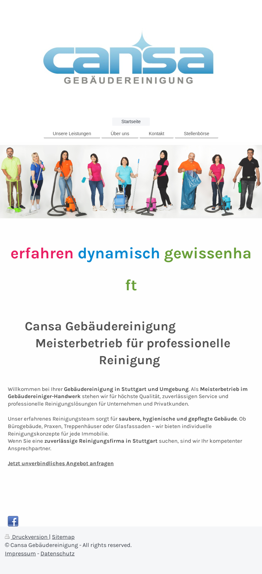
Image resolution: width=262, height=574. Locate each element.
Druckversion (27, 536)
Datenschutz (57, 553)
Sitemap (63, 536)
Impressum (20, 553)
